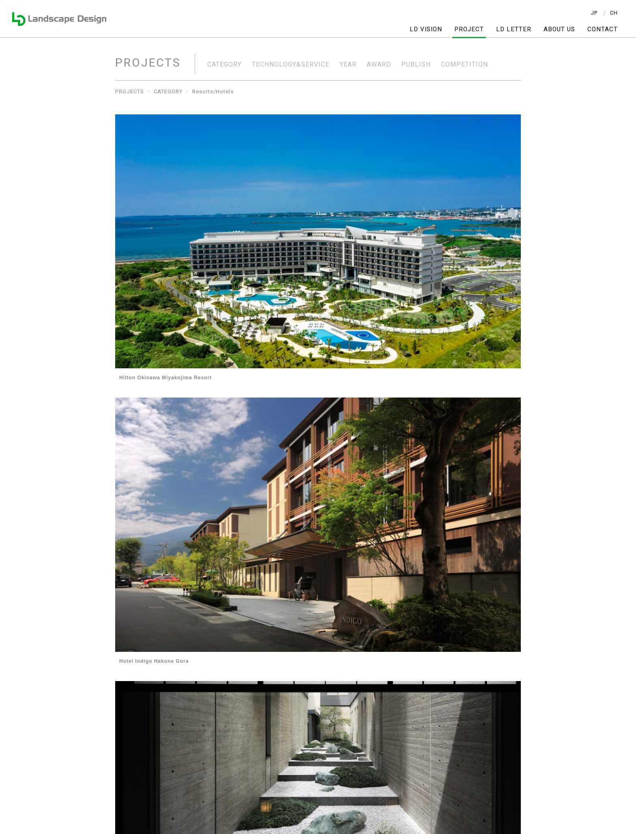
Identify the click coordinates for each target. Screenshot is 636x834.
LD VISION (426, 29)
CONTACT (602, 29)
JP (594, 12)
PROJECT (469, 29)
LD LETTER (513, 29)
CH (614, 12)
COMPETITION (464, 64)
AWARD (379, 64)
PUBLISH (416, 64)
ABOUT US (559, 29)
